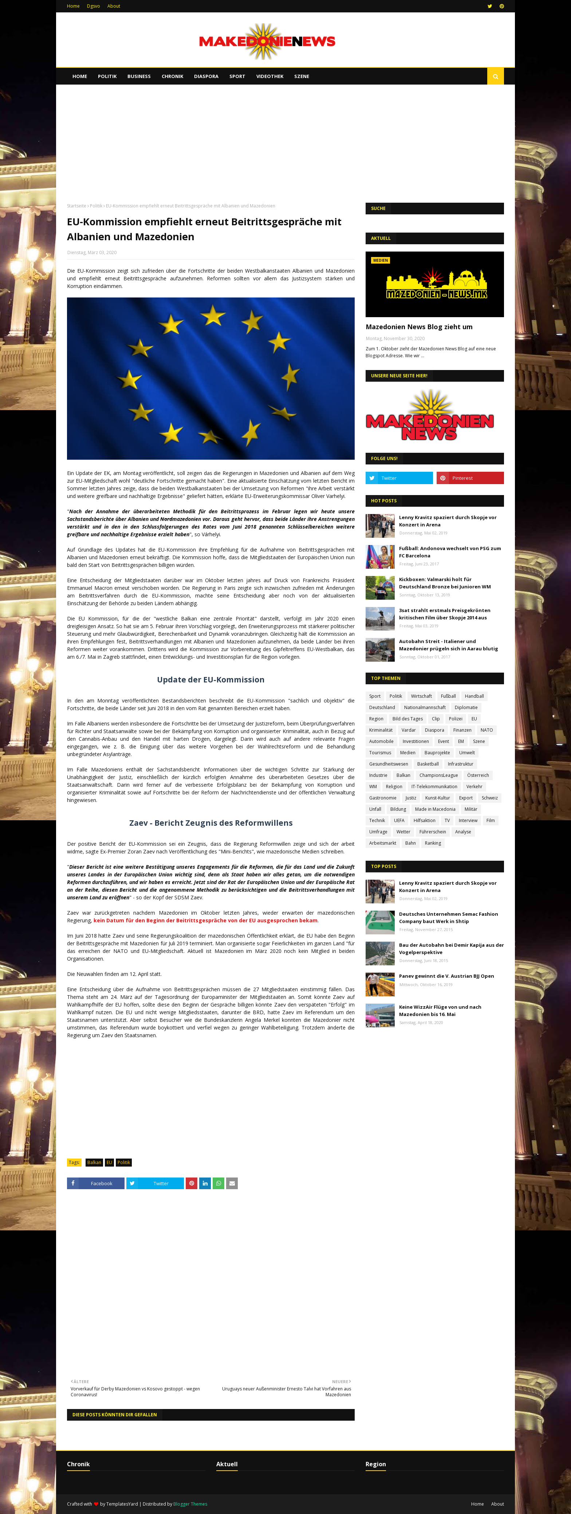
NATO (487, 730)
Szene (479, 741)
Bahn (410, 843)
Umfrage (378, 832)
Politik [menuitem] (107, 76)
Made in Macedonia (435, 809)
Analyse (463, 832)
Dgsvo (93, 6)
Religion (394, 786)
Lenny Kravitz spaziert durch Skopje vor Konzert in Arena (448, 521)
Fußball (448, 696)
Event (443, 741)
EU (109, 1162)
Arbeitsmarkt (382, 843)
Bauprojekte (437, 753)
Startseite (76, 206)
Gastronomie (383, 798)
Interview (468, 820)
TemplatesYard (122, 1504)
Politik (96, 206)
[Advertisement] (285, 141)
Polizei (455, 719)
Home (73, 6)
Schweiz (490, 798)
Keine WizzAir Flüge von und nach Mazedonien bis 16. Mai (440, 1010)
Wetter (403, 832)
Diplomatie (466, 707)
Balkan (94, 1162)
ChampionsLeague (439, 775)
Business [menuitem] (139, 76)
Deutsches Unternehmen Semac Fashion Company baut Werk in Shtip (448, 918)
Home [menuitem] (79, 76)
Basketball (428, 764)
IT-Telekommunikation (434, 786)
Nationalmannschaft (425, 707)
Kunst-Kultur (437, 798)
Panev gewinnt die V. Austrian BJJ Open (446, 976)
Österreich (478, 775)
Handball (474, 696)
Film (491, 820)
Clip (436, 719)
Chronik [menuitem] (172, 76)
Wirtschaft (421, 696)
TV (447, 820)
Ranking (433, 843)
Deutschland (382, 707)
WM (373, 786)
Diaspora (434, 730)
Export (466, 798)
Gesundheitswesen (388, 764)
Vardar (409, 730)
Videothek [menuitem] (269, 76)
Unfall (375, 809)
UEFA (399, 820)
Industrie (378, 775)
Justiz (411, 798)
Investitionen (416, 741)
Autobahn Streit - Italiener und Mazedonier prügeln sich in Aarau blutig (448, 645)
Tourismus (380, 753)
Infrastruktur (460, 764)
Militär (471, 809)
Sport (375, 696)
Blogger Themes (190, 1504)
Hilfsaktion (425, 820)
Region (376, 719)
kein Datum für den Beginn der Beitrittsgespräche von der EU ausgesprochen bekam (206, 920)
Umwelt (467, 753)
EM (461, 741)
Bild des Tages (408, 719)
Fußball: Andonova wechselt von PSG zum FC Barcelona (450, 552)
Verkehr (474, 786)
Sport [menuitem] (237, 76)
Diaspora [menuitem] (206, 76)
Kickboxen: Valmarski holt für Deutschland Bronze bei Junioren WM (445, 583)
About (113, 6)
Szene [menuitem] (301, 76)
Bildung (398, 809)
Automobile (381, 741)
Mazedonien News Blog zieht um (419, 326)
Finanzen (462, 730)
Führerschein (433, 832)
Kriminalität (381, 730)
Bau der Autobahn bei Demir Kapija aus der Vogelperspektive (451, 949)
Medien (408, 753)
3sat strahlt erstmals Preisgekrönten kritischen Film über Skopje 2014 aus (445, 614)
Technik (377, 820)
